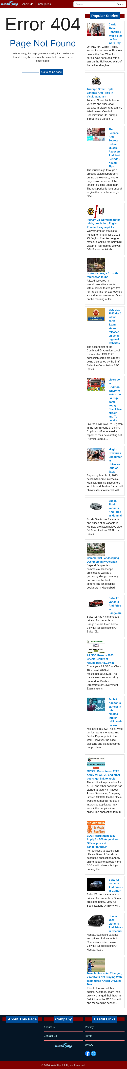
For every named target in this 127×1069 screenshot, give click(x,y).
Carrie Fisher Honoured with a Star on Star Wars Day (115, 33)
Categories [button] (44, 4)
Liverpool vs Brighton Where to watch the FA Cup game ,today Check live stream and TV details (115, 400)
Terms (88, 1035)
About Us (27, 4)
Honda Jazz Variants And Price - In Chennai (116, 924)
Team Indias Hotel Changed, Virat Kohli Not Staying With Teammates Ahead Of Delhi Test (104, 979)
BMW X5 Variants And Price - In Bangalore (116, 605)
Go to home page (51, 72)
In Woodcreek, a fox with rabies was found (102, 275)
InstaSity (56, 1065)
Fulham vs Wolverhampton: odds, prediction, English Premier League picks (104, 223)
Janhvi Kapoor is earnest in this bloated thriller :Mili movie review (115, 712)
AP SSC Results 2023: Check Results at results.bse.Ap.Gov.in (100, 659)
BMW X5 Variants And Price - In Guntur (116, 885)
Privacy (89, 1027)
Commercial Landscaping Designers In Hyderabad (103, 560)
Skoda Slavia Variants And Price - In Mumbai (116, 508)
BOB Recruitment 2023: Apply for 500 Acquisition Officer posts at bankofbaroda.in (103, 841)
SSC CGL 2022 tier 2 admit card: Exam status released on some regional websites (115, 326)
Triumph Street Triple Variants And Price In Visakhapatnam (100, 93)
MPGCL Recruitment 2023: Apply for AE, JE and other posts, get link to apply (103, 775)
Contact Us (50, 1035)
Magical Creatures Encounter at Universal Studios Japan (115, 460)
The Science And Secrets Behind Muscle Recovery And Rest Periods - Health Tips (115, 148)
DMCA (89, 1044)
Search (120, 4)
